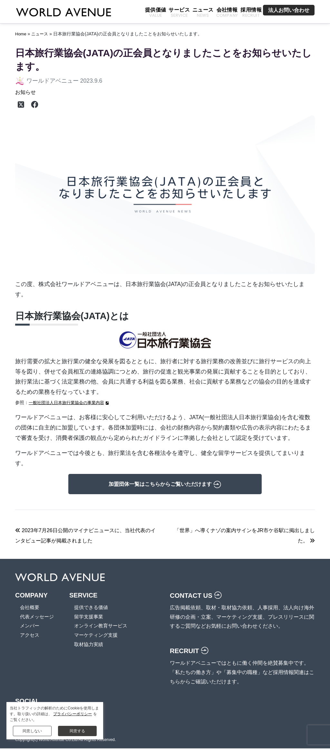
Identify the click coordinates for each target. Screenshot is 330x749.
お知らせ (26, 92)
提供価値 (155, 12)
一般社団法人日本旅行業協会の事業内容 (69, 403)
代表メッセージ (38, 617)
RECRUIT (190, 651)
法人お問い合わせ (288, 10)
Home (21, 33)
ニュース (203, 12)
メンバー (30, 626)
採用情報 (251, 12)
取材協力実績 (91, 645)
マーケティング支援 (99, 635)
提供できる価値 (94, 608)
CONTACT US (197, 596)
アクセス (30, 635)
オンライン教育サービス (104, 626)
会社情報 (227, 12)
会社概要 (30, 608)
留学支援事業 (91, 617)
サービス (179, 12)
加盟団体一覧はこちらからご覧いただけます (165, 485)
